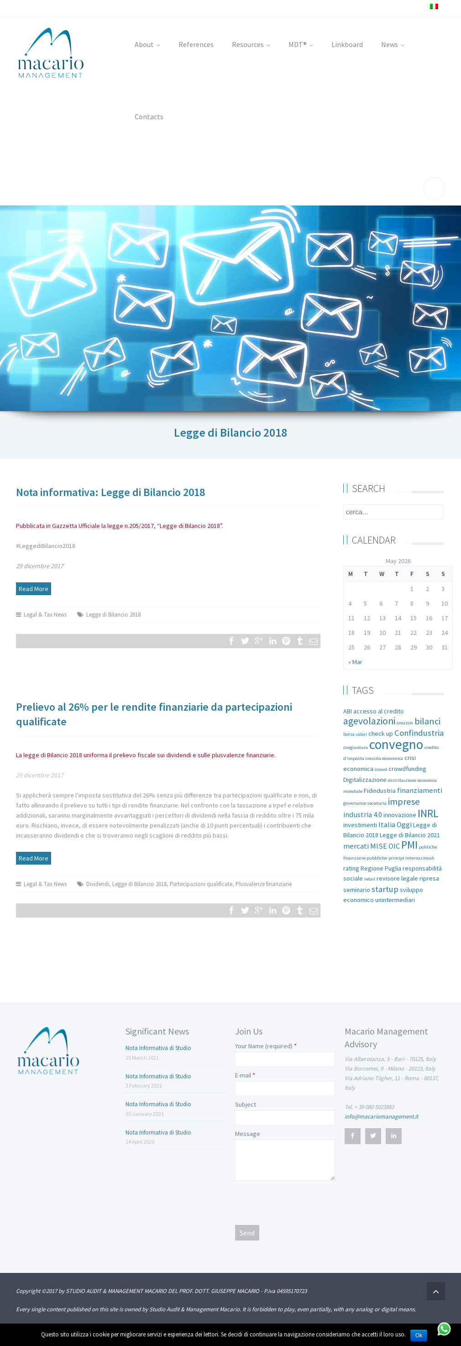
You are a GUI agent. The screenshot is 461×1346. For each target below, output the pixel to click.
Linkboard (347, 44)
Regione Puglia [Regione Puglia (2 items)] (381, 868)
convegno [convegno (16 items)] (396, 744)
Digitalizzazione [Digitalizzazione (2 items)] (365, 780)
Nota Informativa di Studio (158, 1048)
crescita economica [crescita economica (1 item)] (384, 758)
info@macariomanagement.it (381, 1116)
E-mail (243, 1075)
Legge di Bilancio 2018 (113, 614)
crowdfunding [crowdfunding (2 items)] (407, 769)
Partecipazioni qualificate (201, 884)
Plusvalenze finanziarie (264, 884)
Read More (33, 589)
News (392, 44)
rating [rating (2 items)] (351, 868)
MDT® (300, 44)
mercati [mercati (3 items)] (356, 846)
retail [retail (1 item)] (369, 879)
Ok (418, 1335)
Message (247, 1134)
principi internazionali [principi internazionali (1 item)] (411, 858)
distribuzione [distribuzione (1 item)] (402, 780)
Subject (245, 1104)
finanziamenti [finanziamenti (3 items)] (419, 790)
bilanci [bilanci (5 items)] (427, 721)
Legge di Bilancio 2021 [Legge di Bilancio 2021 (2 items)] (410, 835)
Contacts (149, 116)
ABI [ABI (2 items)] (347, 711)
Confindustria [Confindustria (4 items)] (419, 733)
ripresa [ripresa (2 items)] (429, 878)
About (147, 44)
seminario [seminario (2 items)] (356, 890)
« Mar (355, 662)
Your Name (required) (264, 1046)
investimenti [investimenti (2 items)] (360, 825)
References (196, 44)
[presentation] (304, 1202)
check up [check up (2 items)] (380, 733)
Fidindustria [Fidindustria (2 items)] (380, 790)
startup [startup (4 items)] (385, 889)
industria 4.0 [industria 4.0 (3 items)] (362, 814)
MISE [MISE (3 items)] (378, 846)
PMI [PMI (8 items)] (409, 844)
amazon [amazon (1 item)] (405, 723)
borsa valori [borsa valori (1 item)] (355, 734)
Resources (251, 44)
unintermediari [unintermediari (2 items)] (395, 900)
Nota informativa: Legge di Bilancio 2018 (110, 492)
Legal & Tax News (45, 614)
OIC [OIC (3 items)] (394, 846)
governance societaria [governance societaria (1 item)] (365, 803)
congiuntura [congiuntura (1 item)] (355, 747)
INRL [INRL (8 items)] (428, 813)
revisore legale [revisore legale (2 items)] (397, 878)
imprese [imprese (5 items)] (404, 802)
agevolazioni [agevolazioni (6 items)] (369, 721)
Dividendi (97, 884)
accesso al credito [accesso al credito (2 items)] (378, 711)
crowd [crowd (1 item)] (381, 769)
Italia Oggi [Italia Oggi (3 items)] (395, 824)
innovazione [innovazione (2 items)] (399, 815)
